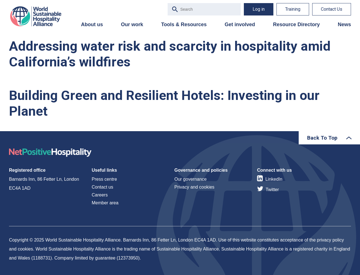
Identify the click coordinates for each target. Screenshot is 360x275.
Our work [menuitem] (132, 24)
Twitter (272, 189)
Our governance (190, 179)
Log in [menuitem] (259, 9)
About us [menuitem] (92, 24)
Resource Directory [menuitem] (296, 24)
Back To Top (322, 138)
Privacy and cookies (194, 187)
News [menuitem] (344, 24)
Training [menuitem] (292, 9)
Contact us (102, 187)
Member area (105, 202)
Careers (100, 195)
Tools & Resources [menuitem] (184, 24)
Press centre (104, 179)
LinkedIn (273, 179)
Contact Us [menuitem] (331, 9)
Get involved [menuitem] (240, 24)
